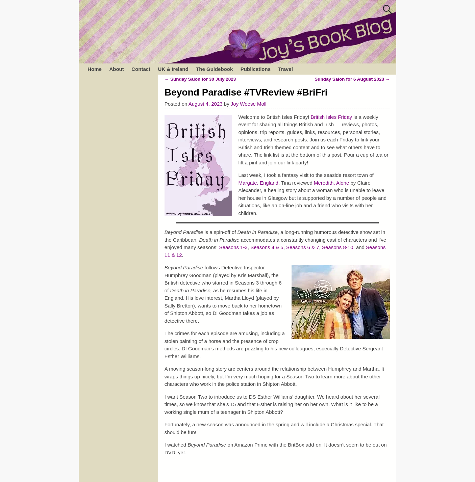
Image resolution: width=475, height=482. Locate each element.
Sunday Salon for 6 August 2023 (352, 79)
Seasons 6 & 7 (302, 247)
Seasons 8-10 (337, 247)
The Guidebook (214, 69)
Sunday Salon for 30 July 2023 (200, 79)
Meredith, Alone (331, 183)
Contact (140, 69)
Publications (256, 69)
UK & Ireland (173, 69)
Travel (285, 69)
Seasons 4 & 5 (266, 247)
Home (95, 69)
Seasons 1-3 (233, 247)
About (116, 69)
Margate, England (258, 183)
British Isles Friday (331, 117)
